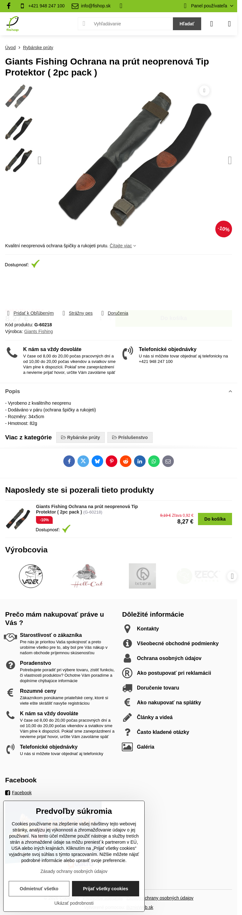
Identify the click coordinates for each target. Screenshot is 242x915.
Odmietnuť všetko (39, 888)
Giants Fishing (38, 331)
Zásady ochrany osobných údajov (159, 898)
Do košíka (173, 289)
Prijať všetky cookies (105, 888)
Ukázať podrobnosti (74, 903)
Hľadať (187, 23)
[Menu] (229, 23)
